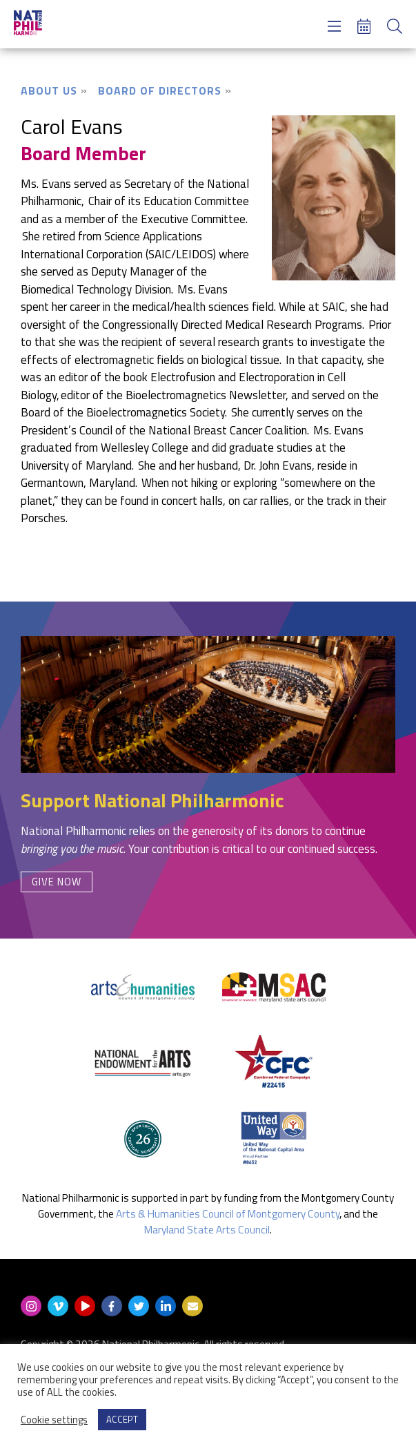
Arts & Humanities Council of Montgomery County (227, 1214)
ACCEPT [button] (122, 1419)
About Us (49, 90)
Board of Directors (159, 90)
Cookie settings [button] (54, 1420)
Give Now (56, 882)
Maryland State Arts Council (207, 1230)
